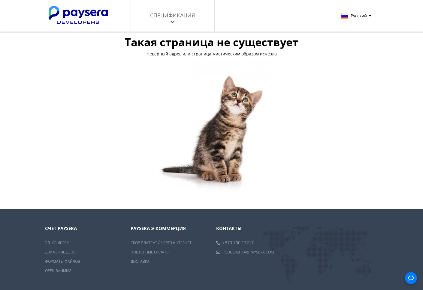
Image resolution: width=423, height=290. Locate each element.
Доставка (140, 261)
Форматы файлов (62, 261)
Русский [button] (356, 16)
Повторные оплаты (150, 252)
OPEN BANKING (58, 270)
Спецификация (172, 17)
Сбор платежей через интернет (161, 242)
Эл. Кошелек (57, 242)
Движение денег (61, 252)
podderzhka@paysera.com (248, 252)
